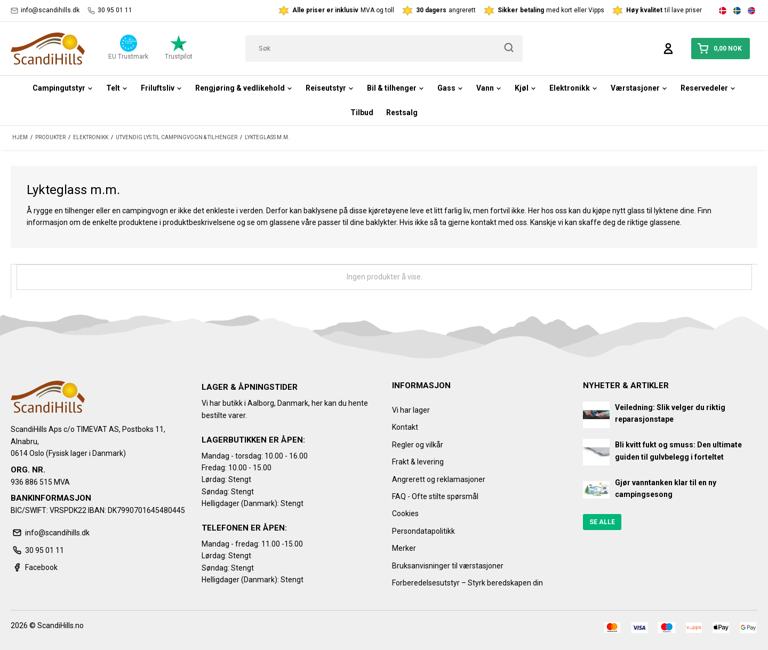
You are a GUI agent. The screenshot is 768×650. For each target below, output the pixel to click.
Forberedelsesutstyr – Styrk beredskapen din (467, 583)
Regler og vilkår (417, 444)
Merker (404, 548)
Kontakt (405, 427)
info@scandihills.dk (45, 10)
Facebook (34, 567)
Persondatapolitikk (423, 531)
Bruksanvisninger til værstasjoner (447, 565)
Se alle (602, 522)
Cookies (405, 513)
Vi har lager (411, 410)
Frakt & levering (418, 462)
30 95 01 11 (109, 10)
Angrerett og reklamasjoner (438, 479)
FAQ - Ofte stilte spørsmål (435, 496)
